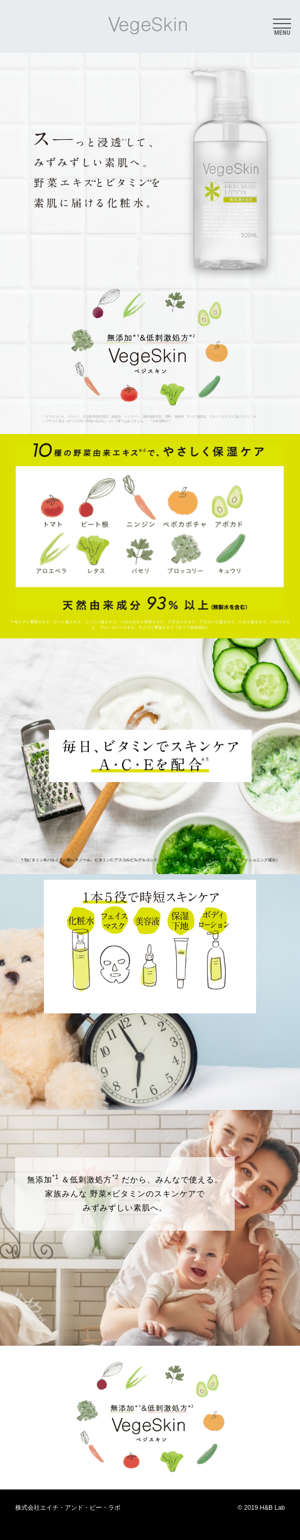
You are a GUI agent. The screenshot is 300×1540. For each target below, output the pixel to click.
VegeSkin (147, 26)
